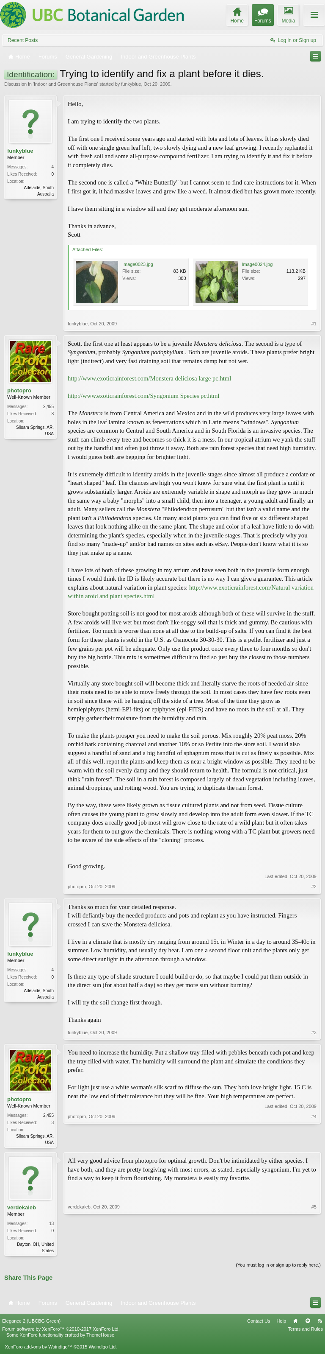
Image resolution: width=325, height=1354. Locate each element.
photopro (19, 390)
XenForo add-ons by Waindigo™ (38, 1348)
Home (295, 1323)
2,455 (48, 406)
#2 (314, 886)
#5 (314, 1250)
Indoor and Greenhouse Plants (65, 84)
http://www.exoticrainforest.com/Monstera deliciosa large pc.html (149, 378)
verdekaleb (21, 1208)
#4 (314, 1141)
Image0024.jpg (257, 264)
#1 (314, 323)
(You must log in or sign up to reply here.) (278, 1266)
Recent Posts (23, 40)
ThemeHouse (100, 1336)
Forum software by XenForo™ (61, 1330)
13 (51, 1224)
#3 (314, 1032)
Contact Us (258, 1322)
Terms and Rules (305, 1330)
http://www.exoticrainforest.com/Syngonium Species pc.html (143, 395)
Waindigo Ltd (102, 1348)
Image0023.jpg (137, 264)
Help (281, 1322)
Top (308, 1323)
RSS (320, 1323)
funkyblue (131, 84)
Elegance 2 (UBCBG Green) (31, 1322)
